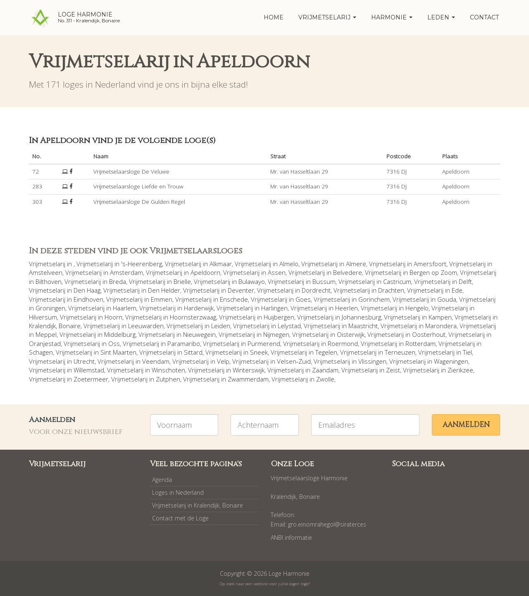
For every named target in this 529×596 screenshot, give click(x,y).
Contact (484, 17)
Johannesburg (361, 317)
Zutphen (168, 379)
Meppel (46, 334)
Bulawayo (251, 281)
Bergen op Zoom (433, 272)
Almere (356, 264)
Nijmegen (276, 334)
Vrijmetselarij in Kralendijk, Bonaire (197, 505)
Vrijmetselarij (327, 17)
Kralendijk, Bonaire (55, 326)
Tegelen (326, 352)
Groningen (50, 308)
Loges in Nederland (178, 492)
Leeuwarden (146, 326)
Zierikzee (460, 370)
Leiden (220, 326)
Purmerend (264, 343)
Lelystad (289, 326)
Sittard (193, 352)
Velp (223, 361)
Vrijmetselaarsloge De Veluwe (131, 171)
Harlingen (274, 308)
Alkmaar (221, 264)
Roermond (343, 343)
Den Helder (164, 290)
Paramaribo (183, 343)
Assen (277, 272)
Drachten (391, 290)
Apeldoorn (205, 272)
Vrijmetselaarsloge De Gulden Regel (139, 201)
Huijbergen (279, 317)
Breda (117, 281)
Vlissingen (372, 361)
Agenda (162, 480)
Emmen (161, 299)
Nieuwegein (199, 334)
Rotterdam (420, 343)
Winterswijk (248, 370)
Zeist (393, 370)
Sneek (259, 352)
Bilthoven (49, 281)
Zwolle (325, 379)
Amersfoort (430, 264)
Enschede (234, 299)
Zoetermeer (91, 379)
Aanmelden (466, 424)
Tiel (467, 352)
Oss (114, 343)
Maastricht (363, 326)
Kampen (440, 317)
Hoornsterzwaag (193, 317)
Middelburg (120, 334)
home (274, 17)
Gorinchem (374, 299)
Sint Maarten (118, 352)
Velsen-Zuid (294, 361)
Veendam (155, 361)
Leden (441, 17)
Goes (303, 299)
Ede (457, 290)
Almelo (288, 264)
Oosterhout (429, 334)
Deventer (241, 290)
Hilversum (43, 317)
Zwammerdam (248, 379)
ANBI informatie (291, 537)
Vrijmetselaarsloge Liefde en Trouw (138, 186)
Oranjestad (45, 343)
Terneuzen (400, 352)
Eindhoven (88, 299)
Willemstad (89, 370)
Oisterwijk (351, 334)
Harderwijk (199, 308)
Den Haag (87, 290)
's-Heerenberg (141, 264)
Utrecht (84, 361)
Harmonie (391, 17)
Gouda (446, 299)
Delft (465, 281)
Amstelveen (45, 272)
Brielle (182, 281)
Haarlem (124, 308)
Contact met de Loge (180, 518)
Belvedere (347, 272)
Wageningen (451, 361)
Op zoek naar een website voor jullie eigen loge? (264, 583)
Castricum (397, 281)
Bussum (324, 281)
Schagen (41, 352)
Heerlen (346, 308)
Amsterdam (126, 272)
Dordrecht (316, 290)
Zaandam (325, 370)
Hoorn (113, 317)
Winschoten (168, 370)
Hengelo (417, 308)
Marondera (441, 326)
